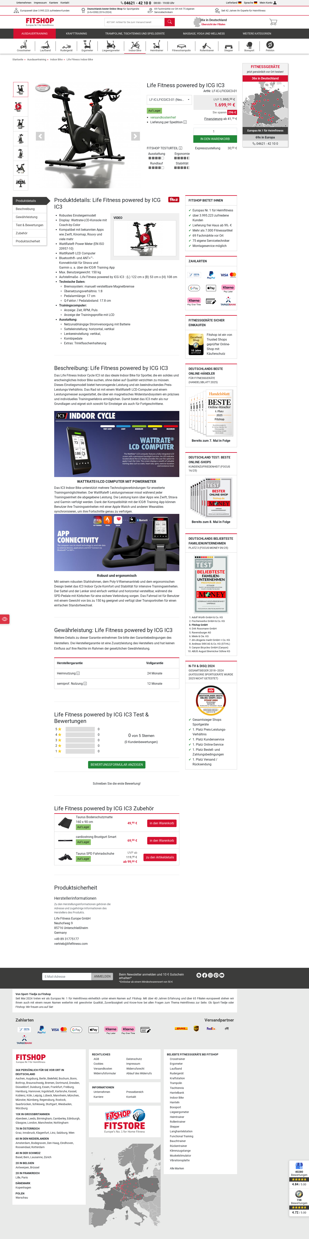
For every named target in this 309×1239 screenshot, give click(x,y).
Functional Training (181, 1136)
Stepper (174, 1126)
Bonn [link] (73, 1078)
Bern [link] (26, 1157)
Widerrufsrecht (135, 1068)
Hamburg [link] (21, 1091)
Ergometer (176, 1064)
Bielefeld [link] (52, 1078)
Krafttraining (76, 36)
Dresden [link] (74, 1083)
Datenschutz (134, 1059)
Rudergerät (177, 1073)
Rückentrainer (178, 1146)
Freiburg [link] (68, 1087)
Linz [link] (52, 1133)
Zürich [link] (47, 1157)
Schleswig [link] (38, 1104)
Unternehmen (23, 2)
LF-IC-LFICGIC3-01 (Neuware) (169, 102)
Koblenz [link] (20, 1095)
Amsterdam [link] (23, 1143)
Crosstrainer (177, 1059)
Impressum (40, 2)
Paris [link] (24, 1177)
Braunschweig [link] (35, 1083)
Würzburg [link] (22, 1108)
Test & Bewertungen (29, 228)
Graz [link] (18, 1133)
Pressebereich (134, 1092)
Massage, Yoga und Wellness (204, 36)
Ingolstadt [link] (47, 1091)
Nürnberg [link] (32, 1100)
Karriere (53, 2)
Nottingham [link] (61, 1123)
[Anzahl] (215, 134)
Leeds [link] (32, 1118)
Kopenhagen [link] (23, 1188)
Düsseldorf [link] (22, 1087)
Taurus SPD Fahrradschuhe (95, 856)
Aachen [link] (20, 1078)
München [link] (73, 1095)
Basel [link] (19, 1157)
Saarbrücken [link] (23, 1104)
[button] (40, 139)
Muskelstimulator (180, 1155)
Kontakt (64, 2)
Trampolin (176, 1083)
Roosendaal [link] (23, 1147)
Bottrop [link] (20, 1083)
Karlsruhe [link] (61, 1091)
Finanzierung (213, 121)
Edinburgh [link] (73, 1118)
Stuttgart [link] (51, 1104)
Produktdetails (26, 203)
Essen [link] (45, 1087)
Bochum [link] (64, 1078)
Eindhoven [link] (66, 1143)
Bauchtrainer (178, 1141)
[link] (194, 278)
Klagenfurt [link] (42, 1133)
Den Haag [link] (53, 1143)
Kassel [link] (72, 1091)
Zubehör (21, 236)
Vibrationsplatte (180, 1160)
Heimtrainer (177, 1117)
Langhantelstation (181, 1131)
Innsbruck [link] (29, 1133)
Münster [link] (21, 1100)
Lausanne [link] (36, 1157)
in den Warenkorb (215, 142)
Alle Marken (177, 1168)
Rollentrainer (177, 1122)
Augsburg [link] (32, 1078)
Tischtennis (177, 1088)
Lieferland (233, 2)
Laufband (176, 1068)
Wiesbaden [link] (65, 1104)
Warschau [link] (22, 1198)
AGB (96, 1059)
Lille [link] (18, 1177)
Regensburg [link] (47, 1100)
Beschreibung (25, 212)
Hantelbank (177, 1093)
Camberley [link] (59, 1118)
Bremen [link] (49, 1083)
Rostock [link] (61, 1100)
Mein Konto (268, 2)
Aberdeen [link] (21, 1118)
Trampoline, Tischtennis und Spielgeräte (135, 36)
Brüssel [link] (34, 1167)
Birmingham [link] (44, 1118)
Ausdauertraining (34, 36)
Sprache (250, 2)
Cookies (98, 1064)
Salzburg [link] (62, 1133)
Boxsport (175, 1107)
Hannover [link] (34, 1091)
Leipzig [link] (37, 1095)
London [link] (32, 1123)
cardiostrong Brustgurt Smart (96, 839)
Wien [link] (71, 1133)
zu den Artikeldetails (160, 860)
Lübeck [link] (47, 1095)
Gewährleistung (26, 220)
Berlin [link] (42, 1078)
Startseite (17, 62)
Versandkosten (103, 1068)
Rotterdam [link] (38, 1147)
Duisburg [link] (35, 1087)
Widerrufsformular (105, 1073)
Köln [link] (29, 1095)
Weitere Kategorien (257, 36)
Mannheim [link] (59, 1095)
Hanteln (175, 1102)
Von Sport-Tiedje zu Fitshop (33, 994)
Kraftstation (177, 1078)
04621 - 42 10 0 (265, 144)
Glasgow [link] (21, 1123)
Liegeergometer (179, 1112)
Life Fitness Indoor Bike (80, 62)
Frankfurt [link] (56, 1087)
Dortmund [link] (62, 1083)
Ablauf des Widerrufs (139, 1073)
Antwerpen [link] (22, 1167)
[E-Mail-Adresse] (67, 976)
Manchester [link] (45, 1123)
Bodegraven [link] (38, 1143)
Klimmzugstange (180, 1151)
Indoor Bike (56, 62)
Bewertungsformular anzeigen (117, 767)
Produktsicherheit (28, 244)
